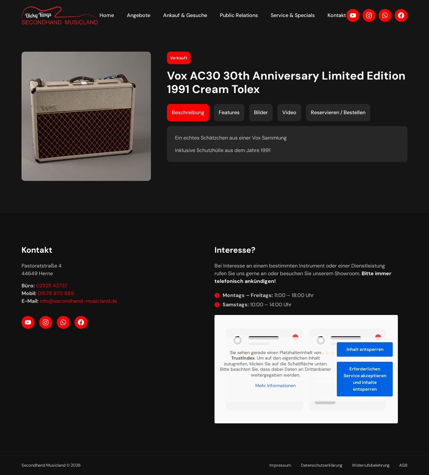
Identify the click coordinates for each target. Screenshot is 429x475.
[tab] (188, 112)
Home (107, 15)
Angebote (138, 15)
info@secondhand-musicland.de (78, 301)
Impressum (280, 465)
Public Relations (239, 15)
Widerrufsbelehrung (371, 465)
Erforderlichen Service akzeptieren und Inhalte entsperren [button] (365, 379)
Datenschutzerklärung (321, 465)
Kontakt (337, 15)
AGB (403, 465)
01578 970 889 (56, 293)
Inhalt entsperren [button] (364, 349)
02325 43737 (51, 285)
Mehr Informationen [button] (275, 385)
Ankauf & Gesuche (185, 15)
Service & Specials (293, 15)
